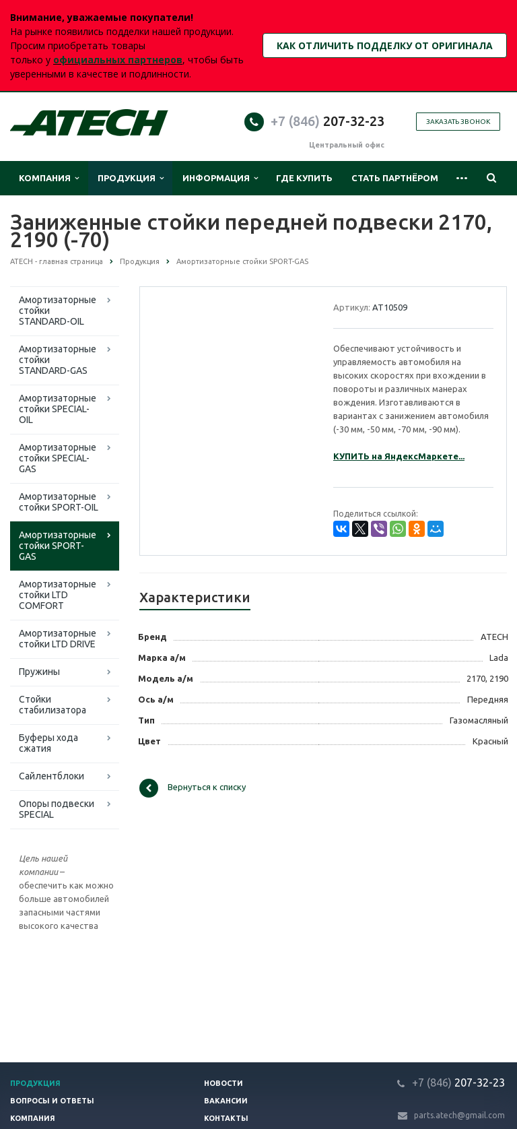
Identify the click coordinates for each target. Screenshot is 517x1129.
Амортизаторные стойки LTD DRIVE (57, 638)
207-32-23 (327, 121)
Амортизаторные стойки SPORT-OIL (58, 502)
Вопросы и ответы (52, 1101)
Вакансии (226, 1101)
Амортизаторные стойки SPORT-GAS (57, 545)
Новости (223, 1083)
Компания (49, 178)
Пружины (39, 671)
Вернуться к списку (192, 788)
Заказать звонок (458, 121)
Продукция (131, 178)
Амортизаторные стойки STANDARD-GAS (57, 360)
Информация (220, 178)
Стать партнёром (394, 178)
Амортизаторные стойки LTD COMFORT (57, 595)
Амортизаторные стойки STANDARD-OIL (57, 310)
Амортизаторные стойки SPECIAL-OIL (57, 409)
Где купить (304, 178)
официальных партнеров (117, 59)
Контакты (226, 1118)
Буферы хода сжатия (48, 743)
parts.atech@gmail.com (459, 1115)
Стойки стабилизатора (52, 704)
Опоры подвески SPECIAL (56, 809)
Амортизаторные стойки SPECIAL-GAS (57, 458)
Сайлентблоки (51, 776)
